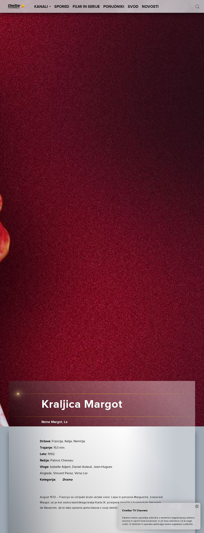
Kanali (42, 6)
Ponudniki (113, 6)
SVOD (133, 6)
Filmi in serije (86, 6)
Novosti (150, 6)
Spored (61, 6)
